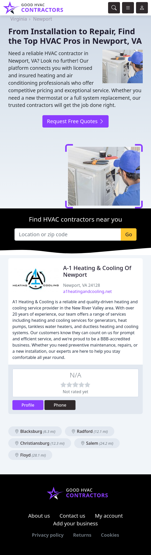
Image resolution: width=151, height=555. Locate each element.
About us (39, 515)
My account (109, 515)
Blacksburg (35, 431)
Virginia (18, 19)
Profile (27, 405)
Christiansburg (40, 443)
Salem (97, 443)
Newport (42, 19)
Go (128, 234)
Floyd (30, 455)
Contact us (72, 515)
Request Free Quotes (75, 121)
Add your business (75, 523)
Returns (82, 535)
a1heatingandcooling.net (87, 291)
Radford (89, 431)
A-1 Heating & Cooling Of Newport (97, 271)
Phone (60, 405)
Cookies (110, 535)
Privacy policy (48, 535)
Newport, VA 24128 (81, 285)
